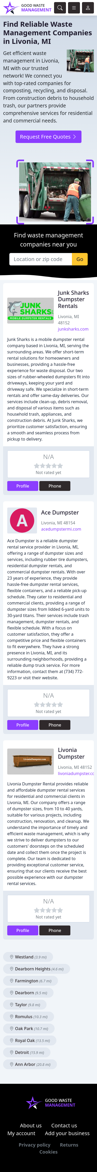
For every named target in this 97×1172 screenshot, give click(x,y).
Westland (28, 957)
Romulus (29, 1016)
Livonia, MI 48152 (75, 767)
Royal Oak (30, 1040)
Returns (69, 1145)
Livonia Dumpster (71, 753)
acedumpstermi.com (61, 529)
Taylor (25, 1004)
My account (21, 1133)
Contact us (64, 1125)
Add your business (67, 1133)
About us (31, 1125)
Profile (22, 486)
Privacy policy (34, 1145)
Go (79, 259)
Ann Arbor (30, 1064)
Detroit (27, 1052)
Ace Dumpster (60, 512)
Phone (55, 486)
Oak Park (29, 1028)
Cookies (48, 1152)
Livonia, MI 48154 (58, 523)
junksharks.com (73, 329)
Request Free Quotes (48, 136)
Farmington (30, 981)
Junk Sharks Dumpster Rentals (73, 299)
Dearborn (28, 993)
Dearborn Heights (37, 969)
